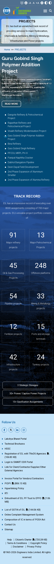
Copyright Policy (38, 543)
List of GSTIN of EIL (22, 509)
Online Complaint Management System (24, 514)
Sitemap (9, 529)
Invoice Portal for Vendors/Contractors (24, 478)
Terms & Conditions (17, 543)
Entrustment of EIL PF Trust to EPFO (27, 500)
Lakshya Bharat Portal (15, 438)
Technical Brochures (15, 443)
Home (7, 49)
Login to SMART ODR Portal (19, 462)
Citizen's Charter (31, 539)
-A (29, 3)
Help (9, 539)
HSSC (8, 448)
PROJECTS (20, 49)
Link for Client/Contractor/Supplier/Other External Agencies (25, 469)
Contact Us (10, 524)
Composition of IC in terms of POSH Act (25, 519)
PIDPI (15, 483)
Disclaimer (18, 546)
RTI (6, 493)
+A (37, 3)
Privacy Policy (34, 546)
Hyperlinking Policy (14, 488)
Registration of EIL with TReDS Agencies (27, 455)
